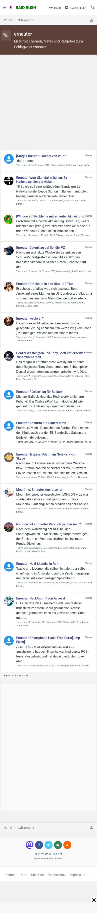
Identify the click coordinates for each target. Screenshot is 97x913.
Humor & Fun (83, 165)
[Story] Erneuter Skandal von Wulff (41, 156)
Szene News (22, 625)
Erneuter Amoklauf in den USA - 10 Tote (45, 284)
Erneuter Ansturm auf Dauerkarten (41, 423)
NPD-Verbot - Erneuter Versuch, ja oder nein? (48, 524)
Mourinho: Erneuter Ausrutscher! (39, 490)
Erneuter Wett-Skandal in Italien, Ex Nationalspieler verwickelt (41, 180)
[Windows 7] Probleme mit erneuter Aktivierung (50, 216)
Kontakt (10, 875)
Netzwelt (87, 271)
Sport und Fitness (82, 410)
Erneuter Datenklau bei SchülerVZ (40, 247)
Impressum (77, 875)
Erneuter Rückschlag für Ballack (39, 392)
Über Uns (37, 875)
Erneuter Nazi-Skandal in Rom (37, 564)
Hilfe (23, 875)
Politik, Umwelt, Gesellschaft (30, 551)
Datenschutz (57, 875)
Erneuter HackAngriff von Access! (40, 598)
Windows (85, 235)
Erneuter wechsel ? (30, 318)
